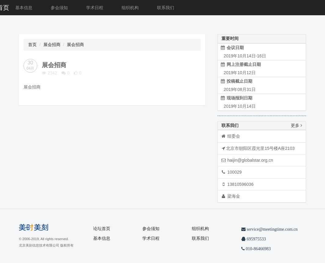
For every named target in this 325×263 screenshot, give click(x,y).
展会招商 (51, 44)
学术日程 (94, 7)
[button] (42, 24)
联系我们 (165, 7)
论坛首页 (101, 228)
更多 (296, 125)
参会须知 (59, 7)
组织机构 (130, 7)
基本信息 (23, 7)
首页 (32, 44)
